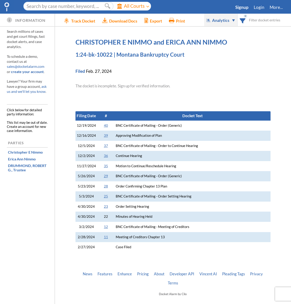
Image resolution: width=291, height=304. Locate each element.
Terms (173, 283)
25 (106, 196)
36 (106, 156)
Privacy (256, 274)
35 (106, 166)
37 (106, 146)
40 (106, 125)
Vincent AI (208, 274)
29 (106, 176)
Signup (241, 7)
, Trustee (27, 167)
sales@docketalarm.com (25, 66)
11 (106, 237)
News (87, 274)
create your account (27, 71)
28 (106, 186)
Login (259, 7)
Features (105, 274)
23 (106, 206)
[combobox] (242, 20)
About (159, 274)
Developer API (182, 274)
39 (106, 135)
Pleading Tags (233, 274)
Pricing (143, 274)
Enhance (125, 274)
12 (106, 227)
